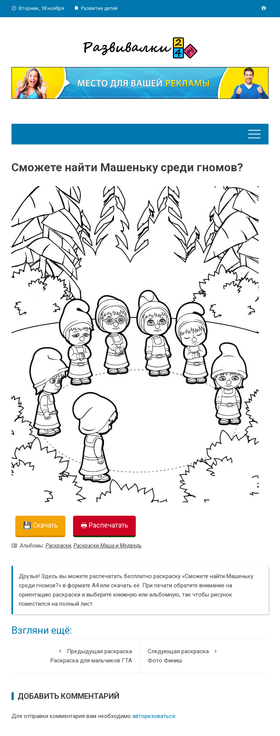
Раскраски (58, 546)
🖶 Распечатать (104, 525)
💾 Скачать (40, 525)
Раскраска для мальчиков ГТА (75, 655)
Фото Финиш (204, 655)
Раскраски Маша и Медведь (107, 546)
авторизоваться (153, 716)
